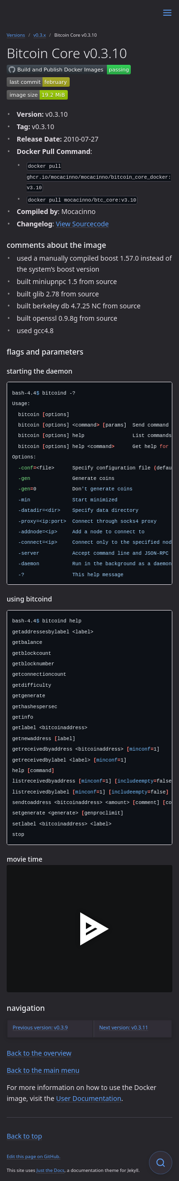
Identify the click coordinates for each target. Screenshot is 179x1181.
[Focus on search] (160, 1162)
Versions (16, 35)
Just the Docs (50, 1170)
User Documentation (88, 1098)
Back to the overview (39, 1053)
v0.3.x (39, 35)
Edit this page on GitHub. (34, 1156)
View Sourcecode (82, 223)
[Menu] (167, 12)
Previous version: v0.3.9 (40, 1027)
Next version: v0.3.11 (123, 1027)
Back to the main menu (43, 1070)
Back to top (24, 1135)
